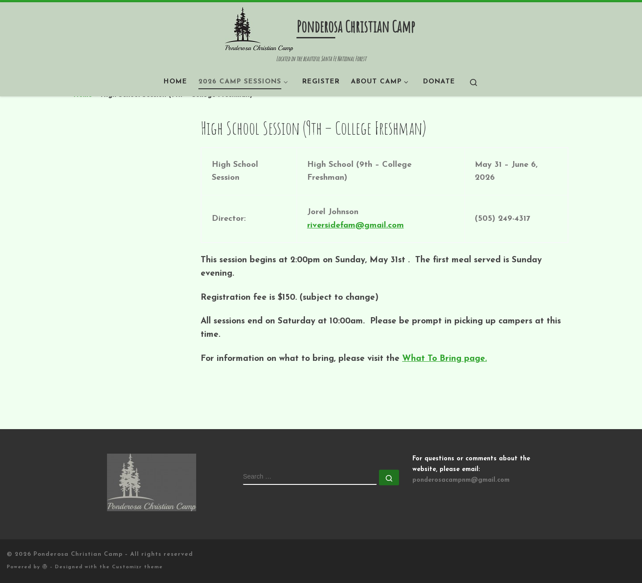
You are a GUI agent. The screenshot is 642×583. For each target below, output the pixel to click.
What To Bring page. (444, 359)
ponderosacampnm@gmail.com (461, 480)
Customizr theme (137, 567)
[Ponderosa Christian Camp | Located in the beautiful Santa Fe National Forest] (259, 28)
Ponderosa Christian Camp (78, 554)
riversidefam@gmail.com (355, 225)
